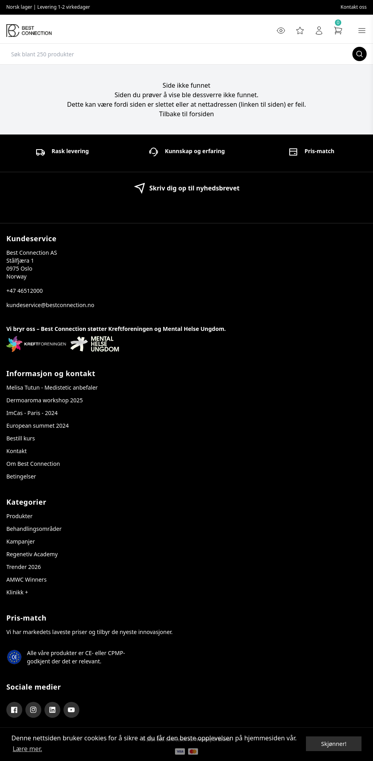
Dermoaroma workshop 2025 (44, 400)
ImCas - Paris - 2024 (32, 413)
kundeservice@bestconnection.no (50, 305)
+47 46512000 (24, 290)
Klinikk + (17, 592)
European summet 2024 (37, 425)
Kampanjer (20, 541)
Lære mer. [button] (27, 748)
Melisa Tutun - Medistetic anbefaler (52, 387)
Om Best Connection (33, 463)
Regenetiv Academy (32, 554)
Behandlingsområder (34, 528)
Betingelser (21, 476)
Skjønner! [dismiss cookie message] (333, 744)
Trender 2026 (23, 567)
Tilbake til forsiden (186, 114)
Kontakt (16, 451)
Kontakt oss (353, 7)
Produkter (19, 516)
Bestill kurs (20, 438)
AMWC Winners (26, 579)
